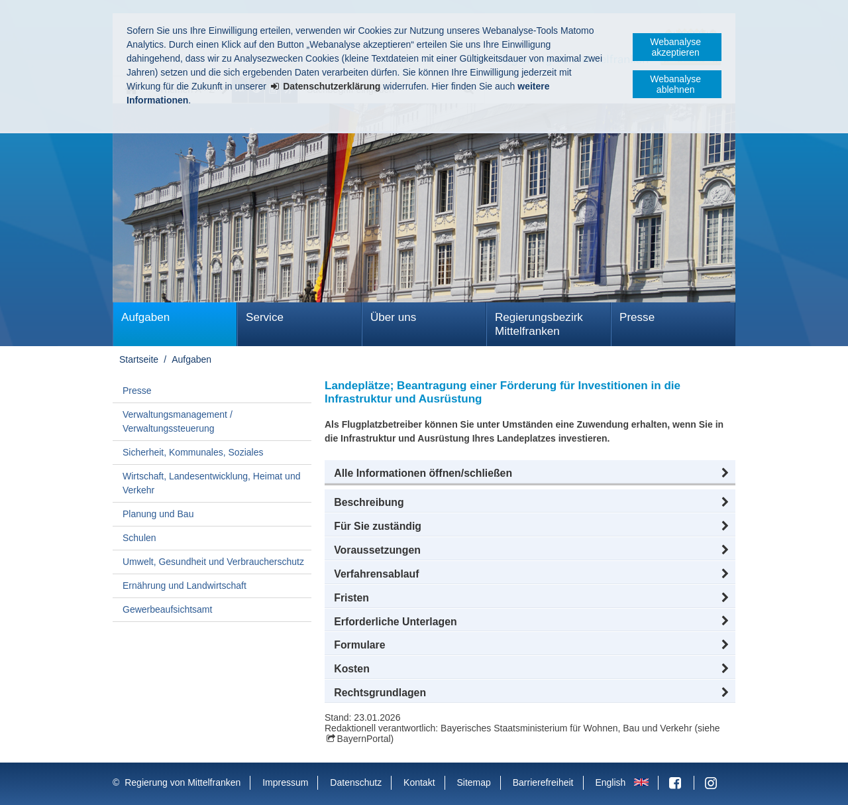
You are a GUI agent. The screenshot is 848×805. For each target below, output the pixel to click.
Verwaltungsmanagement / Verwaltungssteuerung (178, 421)
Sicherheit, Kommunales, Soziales (193, 452)
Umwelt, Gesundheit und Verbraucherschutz (213, 561)
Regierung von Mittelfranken (182, 782)
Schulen (139, 537)
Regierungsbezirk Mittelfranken (539, 324)
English (610, 782)
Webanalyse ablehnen (675, 84)
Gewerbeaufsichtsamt (167, 609)
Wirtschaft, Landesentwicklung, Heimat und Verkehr (211, 483)
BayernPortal (364, 738)
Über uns (393, 317)
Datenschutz (356, 782)
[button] (530, 473)
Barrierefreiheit (543, 782)
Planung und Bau (158, 514)
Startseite (138, 359)
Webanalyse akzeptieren (675, 47)
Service (265, 317)
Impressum (285, 782)
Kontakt (419, 782)
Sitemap (473, 782)
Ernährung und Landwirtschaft (184, 585)
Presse (637, 317)
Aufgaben (145, 317)
